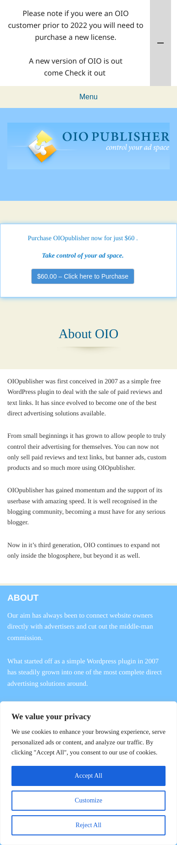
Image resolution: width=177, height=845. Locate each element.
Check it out (85, 73)
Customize (88, 800)
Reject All (88, 825)
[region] (88, 773)
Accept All (88, 775)
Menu (88, 97)
